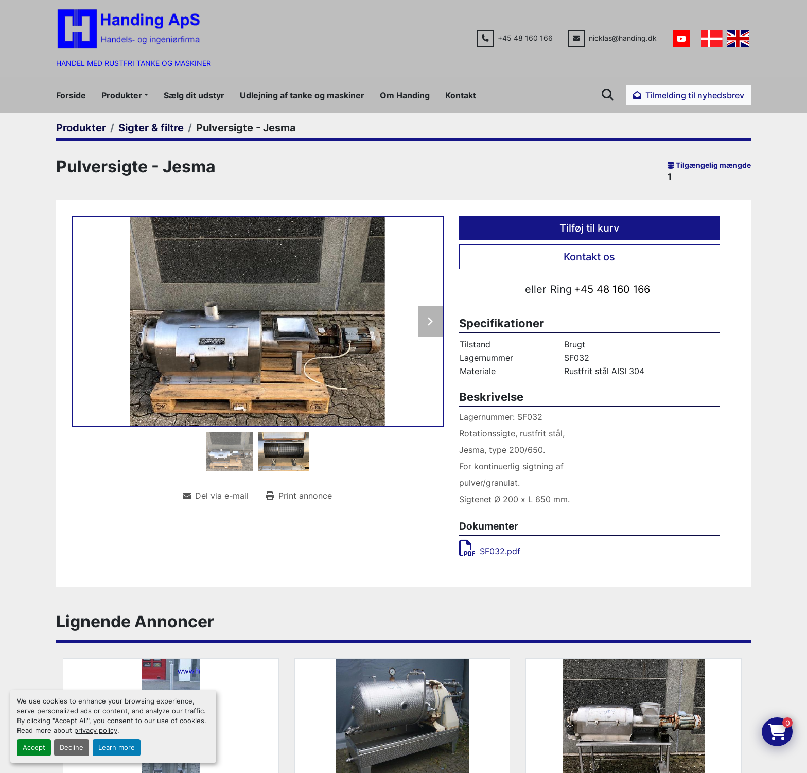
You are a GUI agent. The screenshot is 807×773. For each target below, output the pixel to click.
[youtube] (681, 38)
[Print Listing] (299, 495)
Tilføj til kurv (589, 228)
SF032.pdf (489, 551)
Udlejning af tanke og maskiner (302, 95)
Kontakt (460, 95)
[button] (124, 95)
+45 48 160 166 (525, 38)
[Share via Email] (219, 495)
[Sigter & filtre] (151, 127)
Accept (34, 747)
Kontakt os (589, 257)
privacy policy (95, 730)
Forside (71, 95)
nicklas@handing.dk (623, 38)
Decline (71, 747)
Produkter (121, 95)
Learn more (116, 747)
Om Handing (405, 95)
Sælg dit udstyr (194, 95)
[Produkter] (81, 127)
